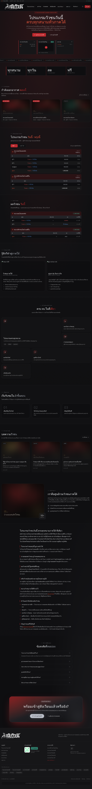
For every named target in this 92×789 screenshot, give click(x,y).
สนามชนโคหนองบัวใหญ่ (84, 60)
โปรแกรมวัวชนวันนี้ (5, 748)
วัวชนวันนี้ (57, 769)
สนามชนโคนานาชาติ (71, 60)
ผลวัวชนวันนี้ (34, 769)
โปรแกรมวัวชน (31, 6)
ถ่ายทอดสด (45, 6)
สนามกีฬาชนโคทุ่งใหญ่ (52, 748)
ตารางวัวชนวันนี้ (26, 769)
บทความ (68, 6)
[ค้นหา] (82, 6)
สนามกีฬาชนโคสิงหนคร (45, 60)
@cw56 (88, 1)
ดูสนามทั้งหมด (51, 760)
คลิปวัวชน (72, 769)
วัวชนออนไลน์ (19, 772)
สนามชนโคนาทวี (22, 60)
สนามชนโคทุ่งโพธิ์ (51, 750)
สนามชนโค (86, 769)
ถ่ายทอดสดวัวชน (43, 769)
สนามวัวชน (61, 6)
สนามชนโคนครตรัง (33, 60)
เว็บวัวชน (12, 772)
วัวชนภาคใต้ (5, 772)
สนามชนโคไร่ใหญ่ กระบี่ (59, 60)
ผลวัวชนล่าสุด (4, 750)
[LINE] (71, 748)
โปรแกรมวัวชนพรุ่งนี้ (16, 769)
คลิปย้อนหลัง (53, 6)
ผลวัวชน (39, 6)
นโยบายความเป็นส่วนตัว (75, 779)
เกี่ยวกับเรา (75, 6)
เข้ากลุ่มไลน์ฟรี (53, 35)
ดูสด (87, 6)
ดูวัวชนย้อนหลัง (65, 769)
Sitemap (83, 779)
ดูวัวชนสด (50, 769)
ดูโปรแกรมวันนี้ (39, 35)
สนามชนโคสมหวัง (11, 60)
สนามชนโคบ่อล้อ (51, 753)
